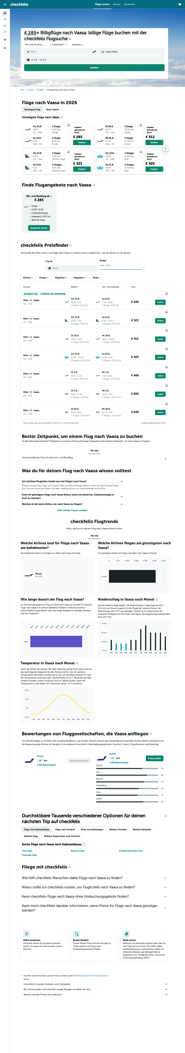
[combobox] (38, 44)
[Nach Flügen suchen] (5, 13)
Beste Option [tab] (56, 109)
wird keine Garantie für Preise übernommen (94, 953)
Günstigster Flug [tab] (35, 109)
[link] (42, 228)
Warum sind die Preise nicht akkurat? (99, 972)
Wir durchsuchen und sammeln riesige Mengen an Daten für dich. (99, 967)
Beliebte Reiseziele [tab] (145, 807)
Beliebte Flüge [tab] (34, 813)
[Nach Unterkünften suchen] (5, 19)
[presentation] (73, 39)
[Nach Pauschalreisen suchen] (5, 31)
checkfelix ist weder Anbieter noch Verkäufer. (99, 961)
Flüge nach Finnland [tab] (68, 807)
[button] (5, 4)
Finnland (43, 90)
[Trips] (5, 40)
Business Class (80, 828)
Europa (33, 90)
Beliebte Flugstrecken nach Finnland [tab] (65, 813)
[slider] (147, 269)
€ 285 (33, 33)
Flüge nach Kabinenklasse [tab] (39, 807)
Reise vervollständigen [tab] (95, 807)
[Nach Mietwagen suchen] (5, 25)
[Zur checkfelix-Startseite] (19, 4)
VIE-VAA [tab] (97, 428)
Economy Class (33, 832)
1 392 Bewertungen (49, 742)
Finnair (43, 733)
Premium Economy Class (134, 828)
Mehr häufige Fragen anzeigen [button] (76, 488)
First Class (30, 828)
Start (25, 90)
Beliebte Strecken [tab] (121, 807)
